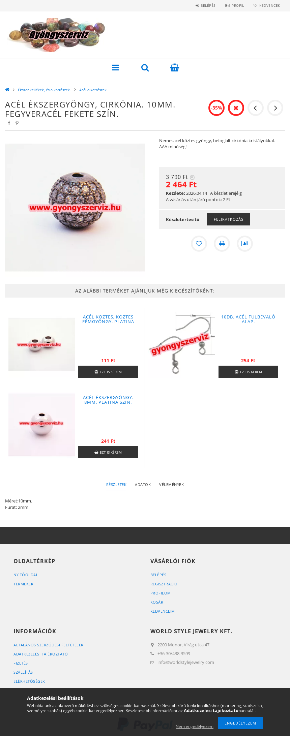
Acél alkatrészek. (93, 89)
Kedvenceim (162, 611)
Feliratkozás (228, 219)
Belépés (207, 5)
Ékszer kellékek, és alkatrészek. (44, 89)
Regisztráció (164, 583)
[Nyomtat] (222, 244)
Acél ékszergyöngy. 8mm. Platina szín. (108, 399)
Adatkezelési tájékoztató (40, 653)
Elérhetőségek (29, 681)
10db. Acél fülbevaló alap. (248, 319)
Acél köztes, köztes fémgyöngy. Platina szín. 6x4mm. (108, 321)
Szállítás (23, 672)
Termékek (23, 583)
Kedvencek (269, 5)
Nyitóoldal (25, 574)
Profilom (160, 592)
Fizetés (20, 663)
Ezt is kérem (111, 371)
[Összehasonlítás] (245, 244)
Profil (237, 5)
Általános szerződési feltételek (48, 644)
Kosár (157, 602)
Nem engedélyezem (194, 726)
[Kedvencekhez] (199, 244)
